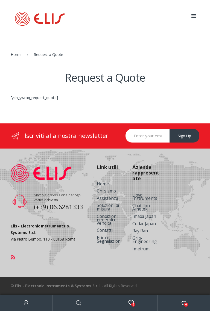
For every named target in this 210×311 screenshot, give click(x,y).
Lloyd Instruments (144, 197)
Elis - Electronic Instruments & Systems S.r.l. (58, 285)
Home (16, 54)
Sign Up (184, 135)
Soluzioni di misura (108, 207)
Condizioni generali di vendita (107, 220)
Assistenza (107, 198)
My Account (26, 303)
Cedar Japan (144, 224)
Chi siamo (106, 191)
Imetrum (141, 249)
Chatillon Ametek (141, 207)
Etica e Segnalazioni (109, 239)
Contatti (105, 230)
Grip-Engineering (144, 240)
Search (78, 303)
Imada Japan (144, 216)
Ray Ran (140, 231)
